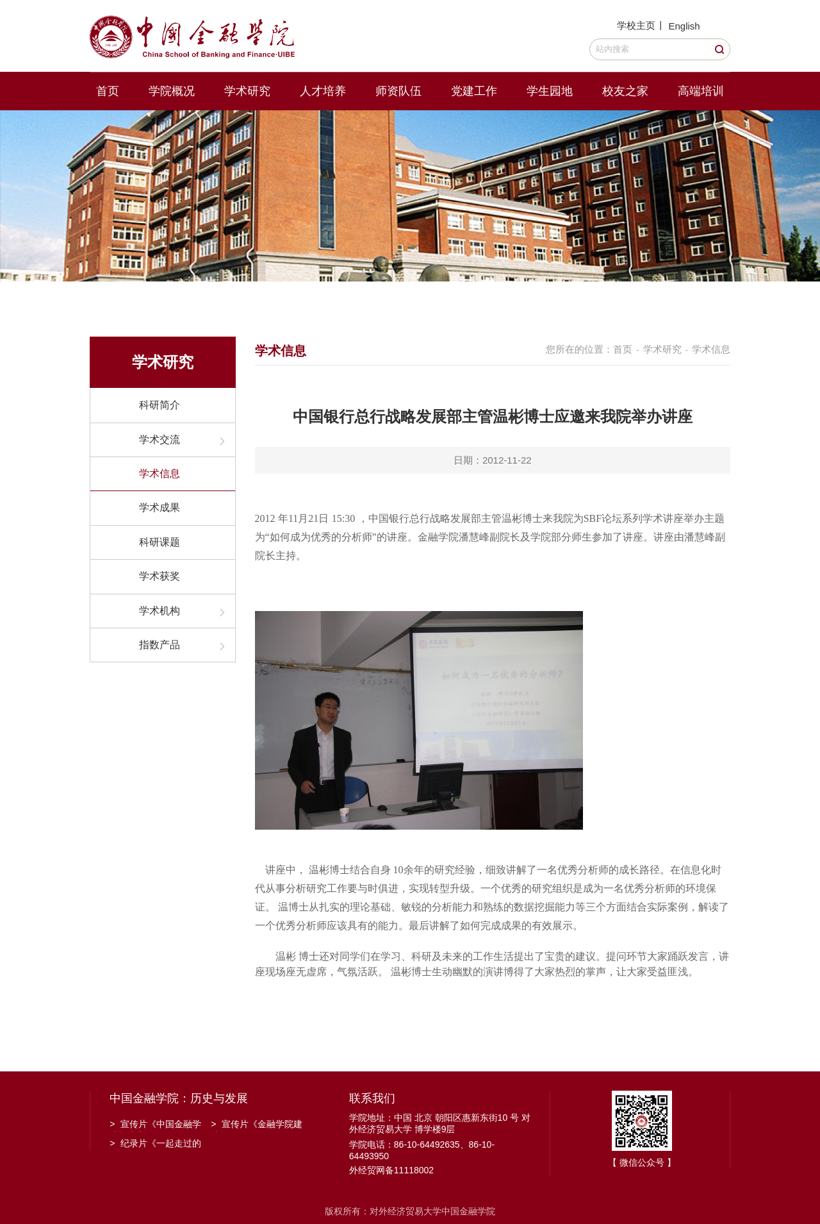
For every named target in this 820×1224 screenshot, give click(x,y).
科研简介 (159, 404)
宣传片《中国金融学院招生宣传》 (155, 1125)
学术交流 (159, 439)
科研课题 (159, 542)
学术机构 (159, 610)
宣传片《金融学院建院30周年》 (256, 1125)
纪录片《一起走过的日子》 (155, 1144)
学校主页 (636, 25)
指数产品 (159, 644)
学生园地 (550, 91)
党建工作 (474, 91)
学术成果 (159, 507)
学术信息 (159, 473)
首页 (107, 91)
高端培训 (701, 91)
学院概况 (172, 91)
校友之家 (625, 91)
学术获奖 (159, 576)
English (684, 26)
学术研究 (247, 91)
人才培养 (323, 91)
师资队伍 (398, 91)
